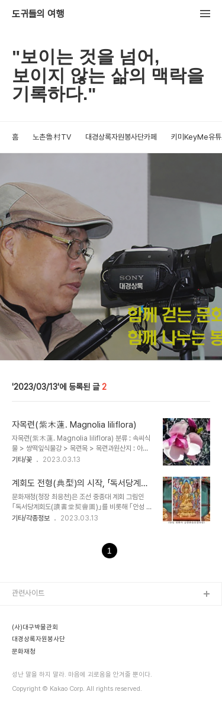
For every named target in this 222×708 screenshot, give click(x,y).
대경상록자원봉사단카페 (121, 136)
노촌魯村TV (52, 136)
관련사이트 (28, 593)
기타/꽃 (22, 459)
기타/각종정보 (31, 518)
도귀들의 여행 (38, 14)
